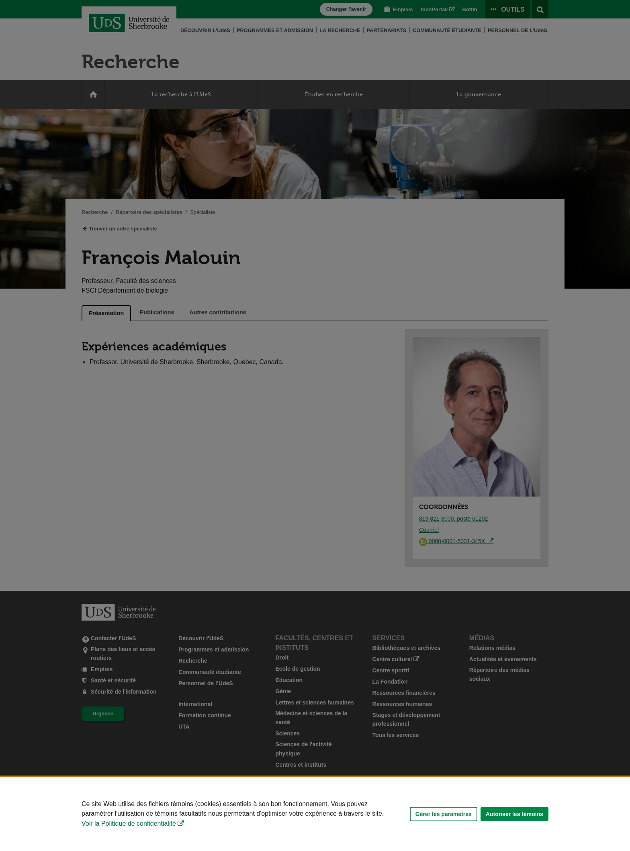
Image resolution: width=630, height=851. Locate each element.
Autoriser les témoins (514, 814)
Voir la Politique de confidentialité (129, 823)
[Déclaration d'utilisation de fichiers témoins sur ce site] (315, 814)
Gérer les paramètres (443, 814)
